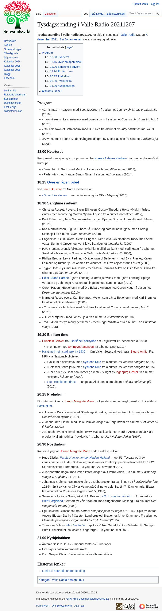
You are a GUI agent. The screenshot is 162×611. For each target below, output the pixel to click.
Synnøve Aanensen (81, 346)
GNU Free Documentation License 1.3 (87, 598)
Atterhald (79, 605)
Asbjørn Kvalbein (116, 158)
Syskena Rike (92, 362)
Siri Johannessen (70, 39)
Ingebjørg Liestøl (127, 372)
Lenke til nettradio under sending (63, 570)
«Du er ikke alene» (54, 195)
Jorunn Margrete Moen (79, 401)
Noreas (99, 158)
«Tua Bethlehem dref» (61, 381)
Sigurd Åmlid (139, 351)
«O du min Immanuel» (116, 496)
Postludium (44, 406)
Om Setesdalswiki (62, 605)
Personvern (42, 605)
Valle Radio (127, 34)
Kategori (44, 580)
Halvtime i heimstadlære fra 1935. (64, 351)
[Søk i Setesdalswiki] (144, 13)
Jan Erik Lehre (52, 189)
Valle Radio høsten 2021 (68, 580)
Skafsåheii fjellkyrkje (82, 341)
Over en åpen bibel (63, 182)
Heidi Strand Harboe (55, 278)
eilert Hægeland (52, 501)
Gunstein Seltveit (53, 341)
